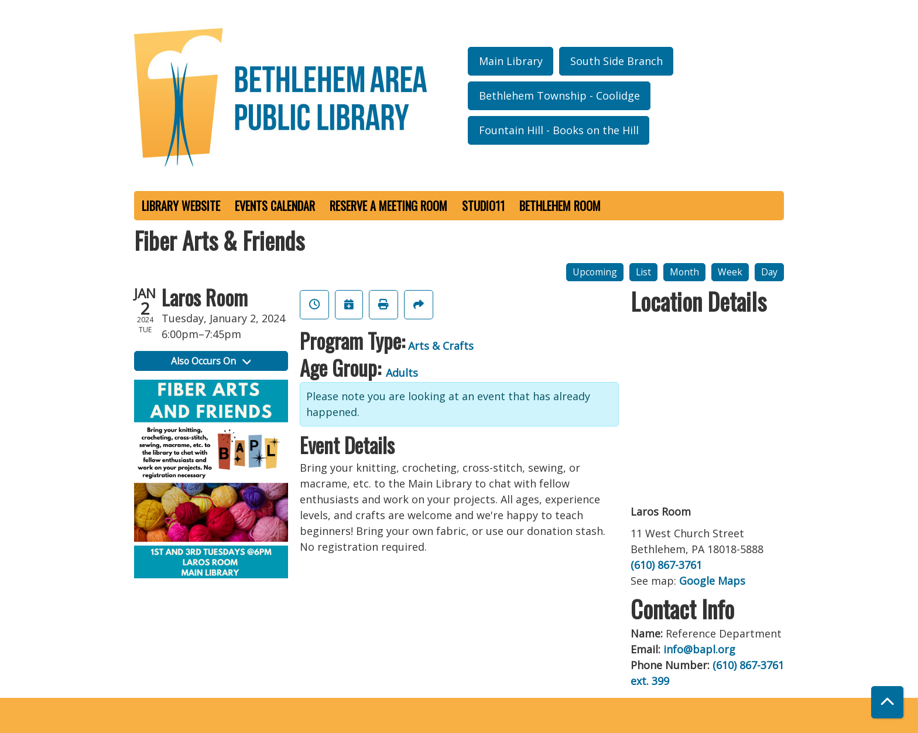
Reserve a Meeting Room (388, 205)
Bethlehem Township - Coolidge (559, 95)
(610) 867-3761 (666, 565)
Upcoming (595, 271)
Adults (402, 373)
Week (730, 271)
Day (769, 271)
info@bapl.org (699, 649)
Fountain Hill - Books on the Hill (559, 130)
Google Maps (712, 581)
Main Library (511, 61)
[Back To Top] (887, 702)
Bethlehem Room (560, 205)
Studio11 (483, 205)
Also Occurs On (211, 360)
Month (684, 271)
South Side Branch (616, 61)
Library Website (181, 205)
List (643, 271)
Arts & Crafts (441, 346)
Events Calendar (275, 205)
